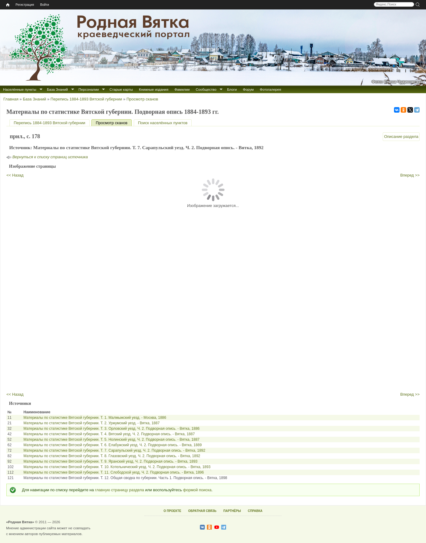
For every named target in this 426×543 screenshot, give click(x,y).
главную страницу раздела (119, 490)
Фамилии (182, 89)
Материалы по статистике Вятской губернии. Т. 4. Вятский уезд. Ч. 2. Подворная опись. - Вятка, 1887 (109, 434)
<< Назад (14, 175)
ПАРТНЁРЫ (232, 511)
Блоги (232, 89)
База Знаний (57, 89)
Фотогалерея (270, 89)
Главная (10, 99)
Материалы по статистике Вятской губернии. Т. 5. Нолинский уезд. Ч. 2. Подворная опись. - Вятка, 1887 (111, 439)
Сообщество (206, 89)
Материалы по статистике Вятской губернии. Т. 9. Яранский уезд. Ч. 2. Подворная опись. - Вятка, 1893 (110, 461)
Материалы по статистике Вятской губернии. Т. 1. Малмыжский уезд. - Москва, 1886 (94, 417)
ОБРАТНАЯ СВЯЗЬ (202, 511)
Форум (248, 89)
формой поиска (197, 490)
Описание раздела (401, 136)
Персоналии (89, 89)
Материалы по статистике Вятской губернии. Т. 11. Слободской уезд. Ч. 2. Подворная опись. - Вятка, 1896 (113, 472)
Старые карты (121, 89)
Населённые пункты (19, 89)
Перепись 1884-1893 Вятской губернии (86, 99)
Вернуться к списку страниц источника (50, 157)
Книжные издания (153, 89)
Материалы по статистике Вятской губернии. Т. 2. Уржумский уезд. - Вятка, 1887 (91, 423)
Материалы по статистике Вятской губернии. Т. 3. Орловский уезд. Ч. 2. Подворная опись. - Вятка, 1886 (111, 428)
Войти (44, 4)
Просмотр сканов (142, 99)
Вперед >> (410, 175)
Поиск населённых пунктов (162, 123)
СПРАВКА (255, 511)
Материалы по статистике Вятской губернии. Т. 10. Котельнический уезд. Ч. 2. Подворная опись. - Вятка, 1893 (117, 467)
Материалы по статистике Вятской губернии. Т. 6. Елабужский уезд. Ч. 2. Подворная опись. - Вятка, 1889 (112, 445)
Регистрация (25, 4)
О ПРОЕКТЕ (172, 511)
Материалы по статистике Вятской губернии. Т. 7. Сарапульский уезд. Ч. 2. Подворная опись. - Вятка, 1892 (114, 450)
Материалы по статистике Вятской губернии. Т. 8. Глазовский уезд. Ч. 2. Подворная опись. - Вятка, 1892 (111, 456)
